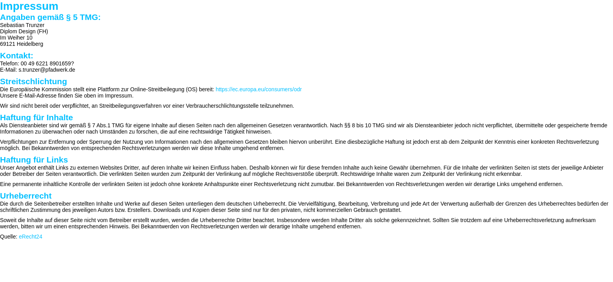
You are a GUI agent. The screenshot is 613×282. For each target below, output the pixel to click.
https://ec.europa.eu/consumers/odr (259, 89)
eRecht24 (30, 236)
